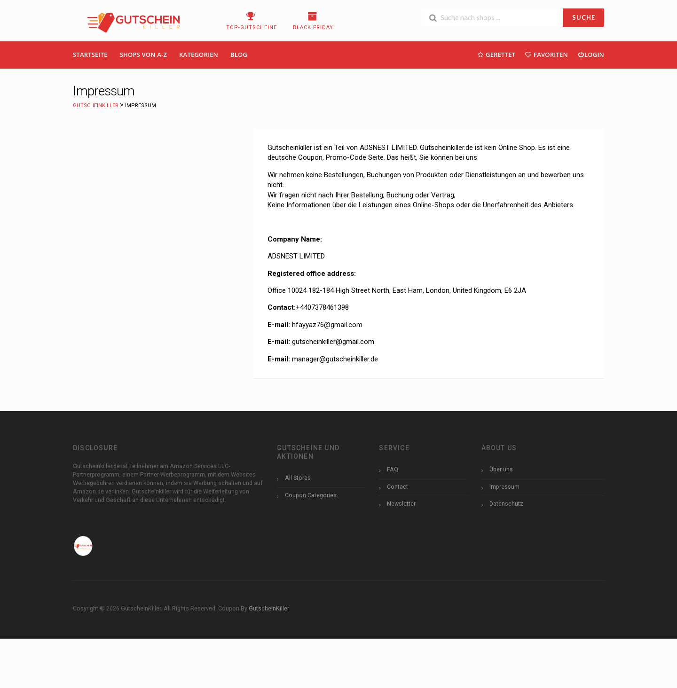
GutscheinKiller (269, 608)
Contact (397, 486)
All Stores (298, 477)
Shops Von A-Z (143, 54)
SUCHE (583, 17)
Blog (238, 54)
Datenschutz (506, 503)
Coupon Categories (311, 495)
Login (590, 54)
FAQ (392, 469)
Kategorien (198, 54)
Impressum (504, 486)
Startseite (90, 54)
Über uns (501, 469)
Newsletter (401, 503)
